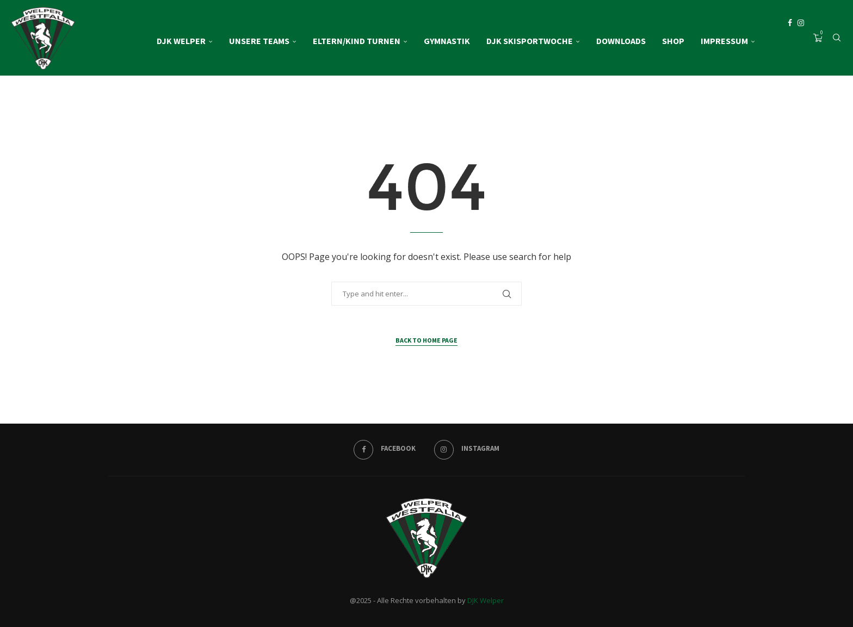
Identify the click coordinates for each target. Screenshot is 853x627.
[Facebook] (790, 41)
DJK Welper (181, 40)
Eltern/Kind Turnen (356, 40)
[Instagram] (801, 41)
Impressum (724, 40)
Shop (673, 40)
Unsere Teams (259, 40)
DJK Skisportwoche (529, 40)
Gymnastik (447, 40)
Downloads (621, 40)
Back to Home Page (426, 340)
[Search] (836, 41)
